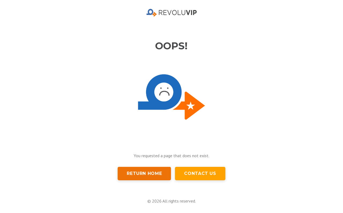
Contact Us (200, 173)
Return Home (144, 173)
